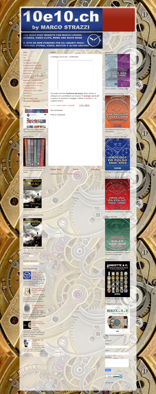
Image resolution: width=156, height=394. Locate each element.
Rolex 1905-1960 (28, 71)
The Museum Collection (31, 63)
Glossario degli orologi (30, 98)
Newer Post (55, 169)
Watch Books (27, 73)
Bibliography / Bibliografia (31, 101)
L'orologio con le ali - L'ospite (32, 90)
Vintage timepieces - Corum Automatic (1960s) (38, 307)
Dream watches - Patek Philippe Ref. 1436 (38, 323)
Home (75, 169)
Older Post (95, 169)
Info (24, 58)
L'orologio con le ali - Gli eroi (32, 85)
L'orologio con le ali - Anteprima (33, 83)
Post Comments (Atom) (67, 174)
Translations (27, 96)
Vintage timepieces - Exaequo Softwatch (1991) (38, 290)
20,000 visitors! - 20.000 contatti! (37, 273)
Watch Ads (26, 60)
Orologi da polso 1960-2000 (32, 68)
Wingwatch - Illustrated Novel (32, 80)
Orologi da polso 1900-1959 (32, 65)
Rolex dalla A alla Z (29, 88)
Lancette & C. (27, 93)
